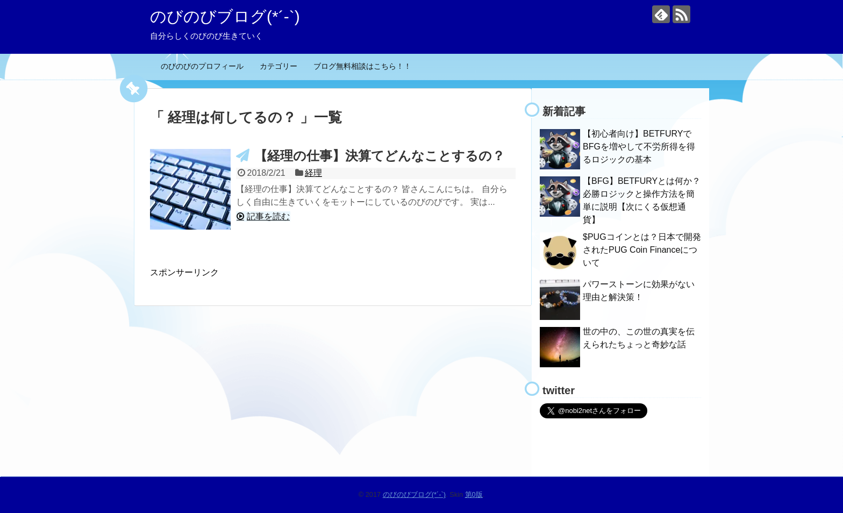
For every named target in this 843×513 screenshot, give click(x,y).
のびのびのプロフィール (202, 66)
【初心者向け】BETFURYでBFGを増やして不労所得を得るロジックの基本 (639, 146)
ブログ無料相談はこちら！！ (362, 66)
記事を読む (268, 216)
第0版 (474, 494)
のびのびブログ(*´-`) (225, 16)
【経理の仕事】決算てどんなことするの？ (379, 155)
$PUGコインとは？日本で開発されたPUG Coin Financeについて (642, 249)
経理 (313, 172)
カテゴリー (278, 66)
